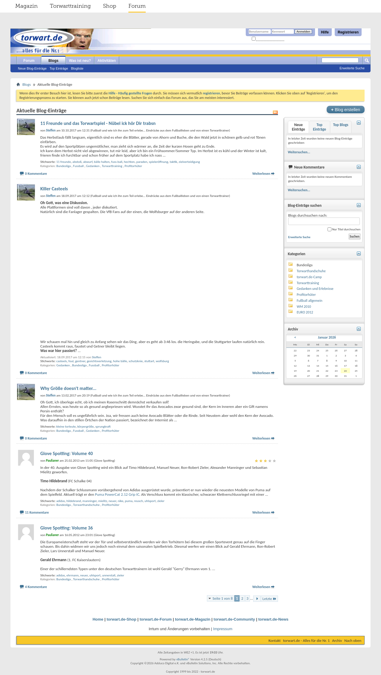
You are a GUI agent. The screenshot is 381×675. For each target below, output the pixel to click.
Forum (137, 6)
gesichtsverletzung (99, 361)
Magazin (26, 6)
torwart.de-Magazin (192, 619)
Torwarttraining (70, 6)
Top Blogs (340, 125)
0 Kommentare (36, 174)
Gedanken (92, 166)
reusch (138, 501)
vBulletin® (183, 659)
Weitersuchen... (299, 152)
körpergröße (85, 426)
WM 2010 (304, 306)
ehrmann (73, 575)
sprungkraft (102, 426)
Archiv (337, 640)
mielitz (102, 501)
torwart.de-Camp (309, 277)
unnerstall (109, 575)
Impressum (222, 629)
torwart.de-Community (234, 619)
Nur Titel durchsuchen (344, 229)
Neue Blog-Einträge (32, 68)
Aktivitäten (107, 61)
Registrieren (348, 32)
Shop (109, 6)
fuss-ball (116, 162)
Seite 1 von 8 (223, 598)
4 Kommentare (36, 587)
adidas (60, 501)
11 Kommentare (37, 512)
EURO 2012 (305, 312)
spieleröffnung (158, 162)
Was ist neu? (80, 61)
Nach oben (352, 640)
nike (120, 501)
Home (98, 619)
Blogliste (77, 68)
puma (129, 501)
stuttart (149, 361)
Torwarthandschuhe (86, 505)
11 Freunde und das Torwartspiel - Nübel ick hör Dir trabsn (98, 123)
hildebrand (74, 501)
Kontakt (274, 640)
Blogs (53, 61)
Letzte (269, 598)
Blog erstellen (345, 109)
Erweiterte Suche (352, 68)
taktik (173, 162)
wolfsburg (162, 361)
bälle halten (102, 162)
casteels (61, 361)
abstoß (77, 162)
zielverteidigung (189, 162)
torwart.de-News (273, 619)
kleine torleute (66, 426)
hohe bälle (120, 361)
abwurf (87, 162)
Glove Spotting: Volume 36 (66, 528)
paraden (141, 162)
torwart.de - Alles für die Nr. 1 (306, 640)
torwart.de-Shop (121, 619)
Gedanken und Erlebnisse (315, 289)
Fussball (78, 166)
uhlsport (150, 501)
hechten (129, 162)
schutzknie (136, 361)
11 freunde (63, 162)
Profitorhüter (133, 166)
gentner (80, 361)
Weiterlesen (261, 174)
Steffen (96, 357)
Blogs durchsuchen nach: (324, 219)
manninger (89, 501)
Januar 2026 (327, 337)
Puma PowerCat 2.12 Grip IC (117, 494)
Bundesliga (63, 166)
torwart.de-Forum (156, 619)
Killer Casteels (54, 189)
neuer (112, 501)
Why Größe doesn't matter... (68, 388)
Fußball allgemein (309, 301)
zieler (161, 501)
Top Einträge (59, 68)
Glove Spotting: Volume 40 (66, 453)
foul (70, 361)
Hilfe (325, 32)
